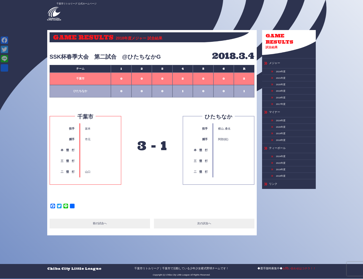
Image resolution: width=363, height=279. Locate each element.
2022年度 (282, 179)
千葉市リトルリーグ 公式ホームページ (71, 4)
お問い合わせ (258, 12)
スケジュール (216, 12)
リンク (274, 204)
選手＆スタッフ (177, 12)
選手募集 (197, 10)
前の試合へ (99, 224)
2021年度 (282, 81)
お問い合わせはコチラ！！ (299, 268)
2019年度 (282, 96)
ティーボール (279, 162)
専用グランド (237, 12)
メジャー (276, 65)
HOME (123, 10)
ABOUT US (157, 12)
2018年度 (282, 104)
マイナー (276, 121)
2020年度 (282, 89)
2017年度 (282, 111)
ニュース (138, 10)
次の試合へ (204, 224)
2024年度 (282, 74)
